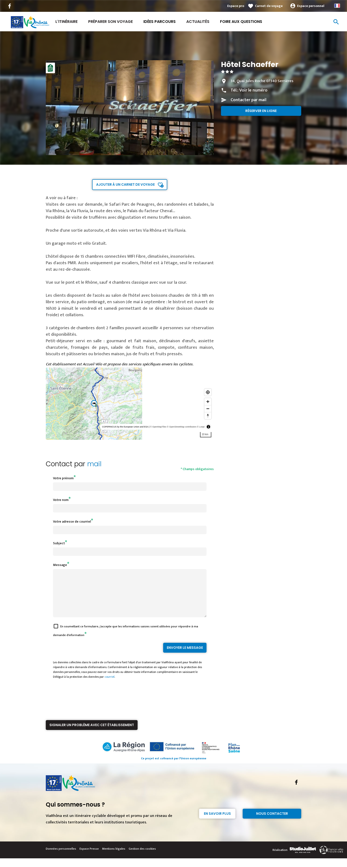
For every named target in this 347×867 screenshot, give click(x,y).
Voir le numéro (253, 90)
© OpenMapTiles (158, 427)
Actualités (197, 21)
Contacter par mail (248, 100)
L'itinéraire (66, 21)
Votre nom (60, 500)
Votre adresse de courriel (72, 521)
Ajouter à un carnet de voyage (125, 184)
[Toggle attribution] (208, 427)
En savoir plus (217, 822)
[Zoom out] (207, 408)
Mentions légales (113, 857)
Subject (59, 543)
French (337, 5)
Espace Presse (89, 857)
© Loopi (201, 427)
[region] (130, 404)
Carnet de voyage (269, 6)
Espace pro (235, 6)
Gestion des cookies (142, 857)
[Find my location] (207, 392)
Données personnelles (61, 857)
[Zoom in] (207, 401)
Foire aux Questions (241, 21)
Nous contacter (272, 822)
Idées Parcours (159, 21)
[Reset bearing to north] (207, 415)
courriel (109, 685)
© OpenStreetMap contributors (181, 427)
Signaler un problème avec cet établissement (91, 733)
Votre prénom (63, 478)
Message (60, 565)
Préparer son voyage (110, 21)
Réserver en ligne (261, 110)
